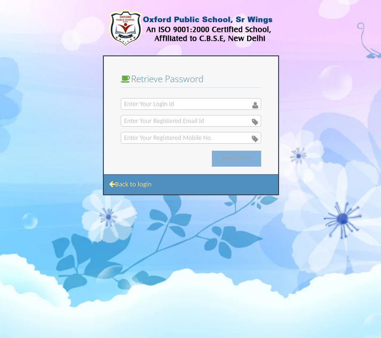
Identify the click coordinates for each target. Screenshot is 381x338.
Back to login (130, 184)
